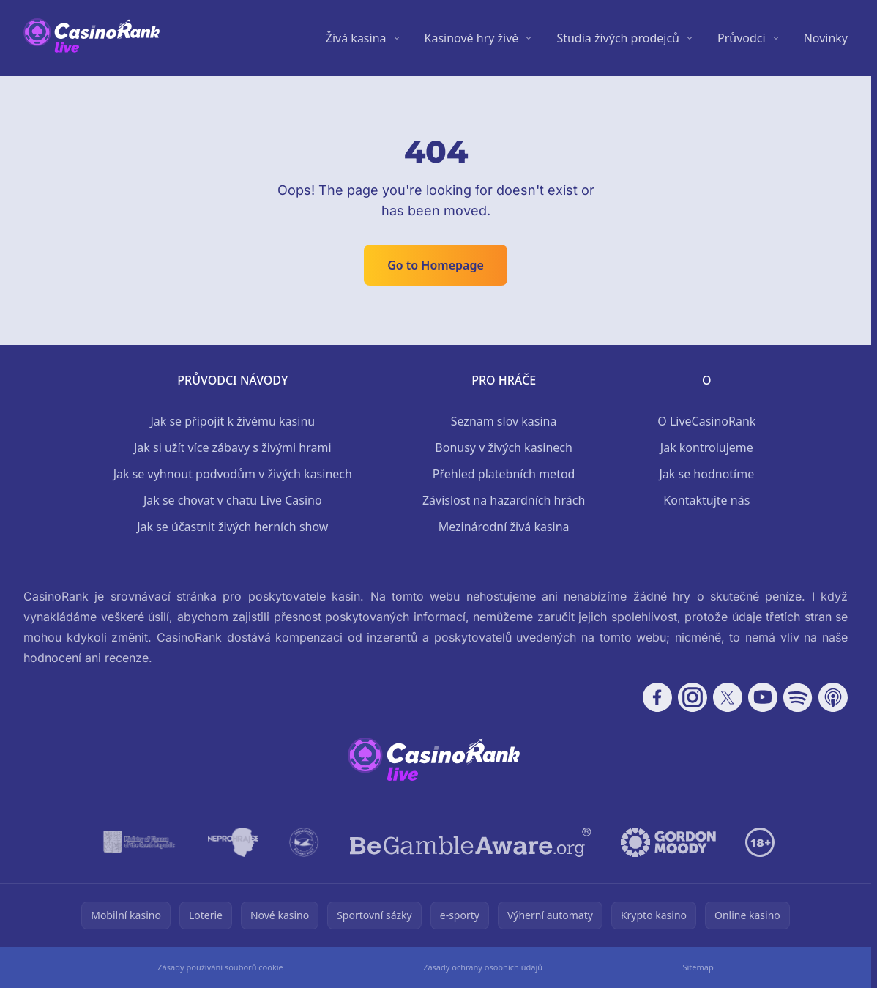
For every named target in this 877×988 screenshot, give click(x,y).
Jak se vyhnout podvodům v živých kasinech (232, 474)
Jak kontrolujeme (706, 447)
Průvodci (741, 38)
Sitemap (697, 967)
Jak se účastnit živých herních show (232, 527)
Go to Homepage (435, 265)
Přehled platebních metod (504, 474)
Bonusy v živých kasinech (503, 447)
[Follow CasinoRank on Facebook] (657, 697)
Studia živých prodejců (617, 38)
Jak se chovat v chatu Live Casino (232, 500)
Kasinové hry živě (472, 38)
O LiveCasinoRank (706, 421)
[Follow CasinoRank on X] (727, 697)
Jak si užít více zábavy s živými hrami (233, 447)
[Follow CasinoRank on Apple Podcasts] (833, 697)
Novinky (826, 38)
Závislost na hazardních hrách (503, 500)
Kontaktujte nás (706, 500)
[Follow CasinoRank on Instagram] (692, 697)
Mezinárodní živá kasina (504, 527)
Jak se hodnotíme (706, 474)
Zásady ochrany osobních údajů (482, 967)
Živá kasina (356, 38)
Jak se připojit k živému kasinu (232, 421)
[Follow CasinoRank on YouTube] (762, 697)
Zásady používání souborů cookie (220, 967)
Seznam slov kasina (504, 421)
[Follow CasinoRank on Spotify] (798, 697)
